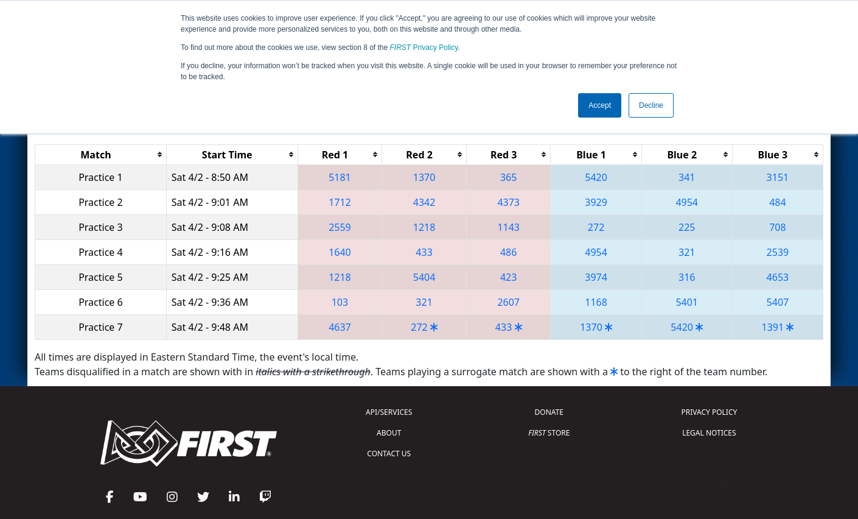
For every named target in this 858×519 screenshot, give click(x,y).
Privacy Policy (424, 47)
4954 (686, 202)
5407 (778, 302)
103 (340, 302)
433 (424, 252)
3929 (596, 202)
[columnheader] (101, 154)
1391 (773, 327)
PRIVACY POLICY (709, 412)
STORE (549, 433)
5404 (424, 277)
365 (508, 177)
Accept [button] (599, 105)
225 (686, 227)
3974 (596, 277)
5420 (596, 177)
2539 (778, 252)
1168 (596, 302)
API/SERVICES (389, 412)
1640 (340, 252)
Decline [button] (651, 105)
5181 (340, 177)
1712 (340, 202)
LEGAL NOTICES (709, 433)
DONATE (549, 412)
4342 (424, 202)
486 (508, 252)
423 (508, 277)
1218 (424, 227)
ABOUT (389, 433)
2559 (340, 227)
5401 (686, 302)
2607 (508, 302)
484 (777, 202)
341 (686, 177)
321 (686, 252)
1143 (508, 227)
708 (777, 227)
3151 (778, 177)
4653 (778, 277)
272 (596, 227)
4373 (508, 202)
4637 (340, 327)
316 (686, 277)
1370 (424, 177)
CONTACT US (389, 453)
